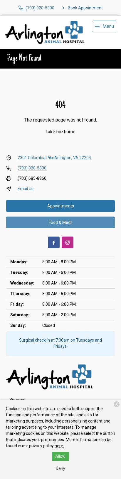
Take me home (60, 131)
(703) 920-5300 (32, 168)
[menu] (104, 26)
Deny (60, 468)
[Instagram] (67, 242)
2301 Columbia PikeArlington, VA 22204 (54, 157)
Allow (60, 456)
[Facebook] (54, 242)
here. (59, 445)
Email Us (25, 188)
